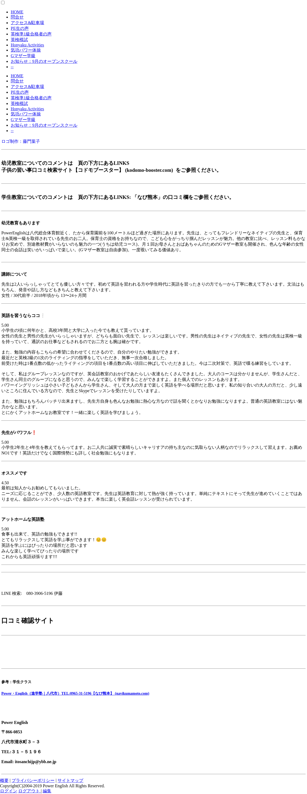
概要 (4, 780)
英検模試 (19, 39)
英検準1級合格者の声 (31, 34)
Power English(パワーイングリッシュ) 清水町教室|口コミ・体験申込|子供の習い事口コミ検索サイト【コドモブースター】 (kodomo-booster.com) (120, 657)
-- (12, 66)
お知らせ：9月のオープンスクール (44, 61)
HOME (17, 12)
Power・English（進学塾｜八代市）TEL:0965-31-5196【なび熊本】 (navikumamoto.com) (75, 693)
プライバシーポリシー (33, 780)
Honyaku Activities (27, 45)
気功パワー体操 (26, 50)
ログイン (8, 791)
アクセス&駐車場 (27, 22)
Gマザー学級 (23, 55)
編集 (47, 791)
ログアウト (29, 791)
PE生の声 (20, 28)
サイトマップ (70, 780)
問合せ (17, 17)
